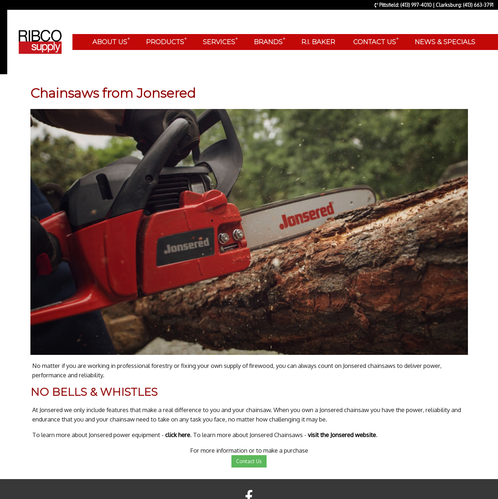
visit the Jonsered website (342, 435)
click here (177, 435)
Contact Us (249, 461)
